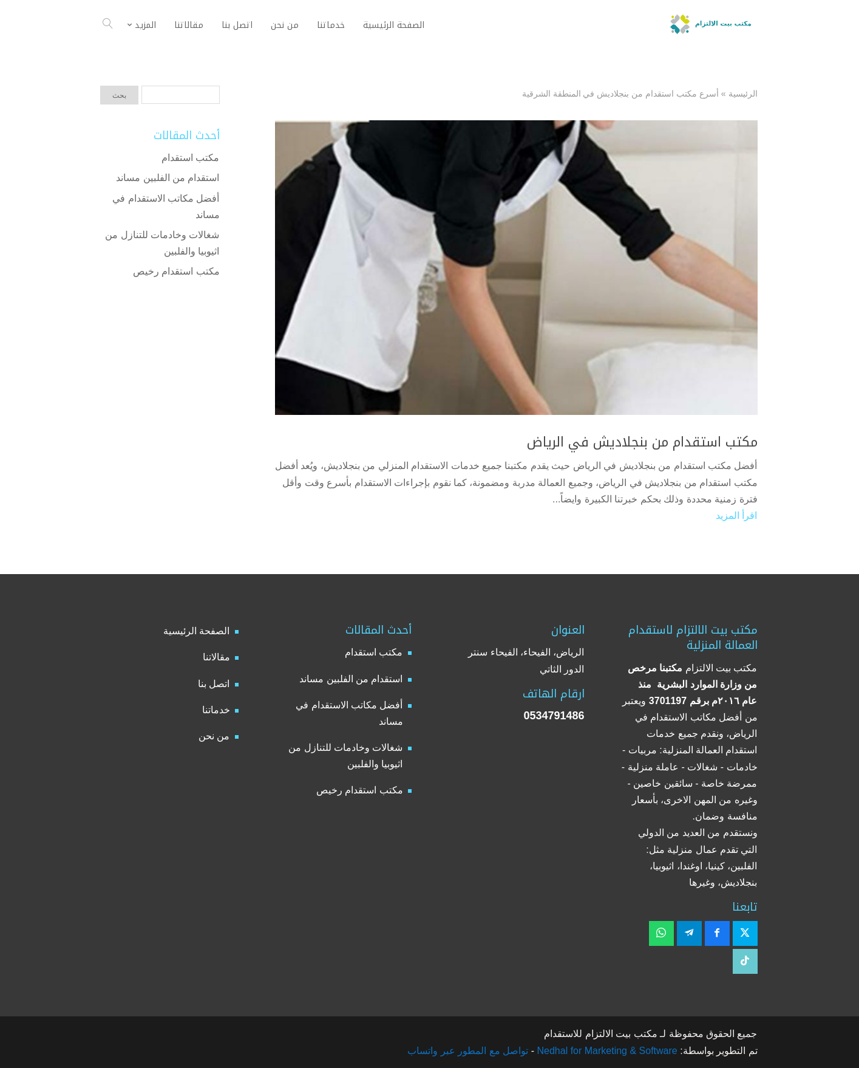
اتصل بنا (213, 684)
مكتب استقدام (190, 157)
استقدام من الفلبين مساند (167, 178)
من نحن (214, 736)
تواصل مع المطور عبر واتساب (467, 1051)
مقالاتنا (216, 657)
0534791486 (553, 716)
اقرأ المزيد (736, 515)
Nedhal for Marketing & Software (605, 1051)
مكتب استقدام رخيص (176, 271)
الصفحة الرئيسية (196, 631)
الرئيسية (743, 93)
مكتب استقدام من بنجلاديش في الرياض (642, 442)
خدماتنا (216, 710)
